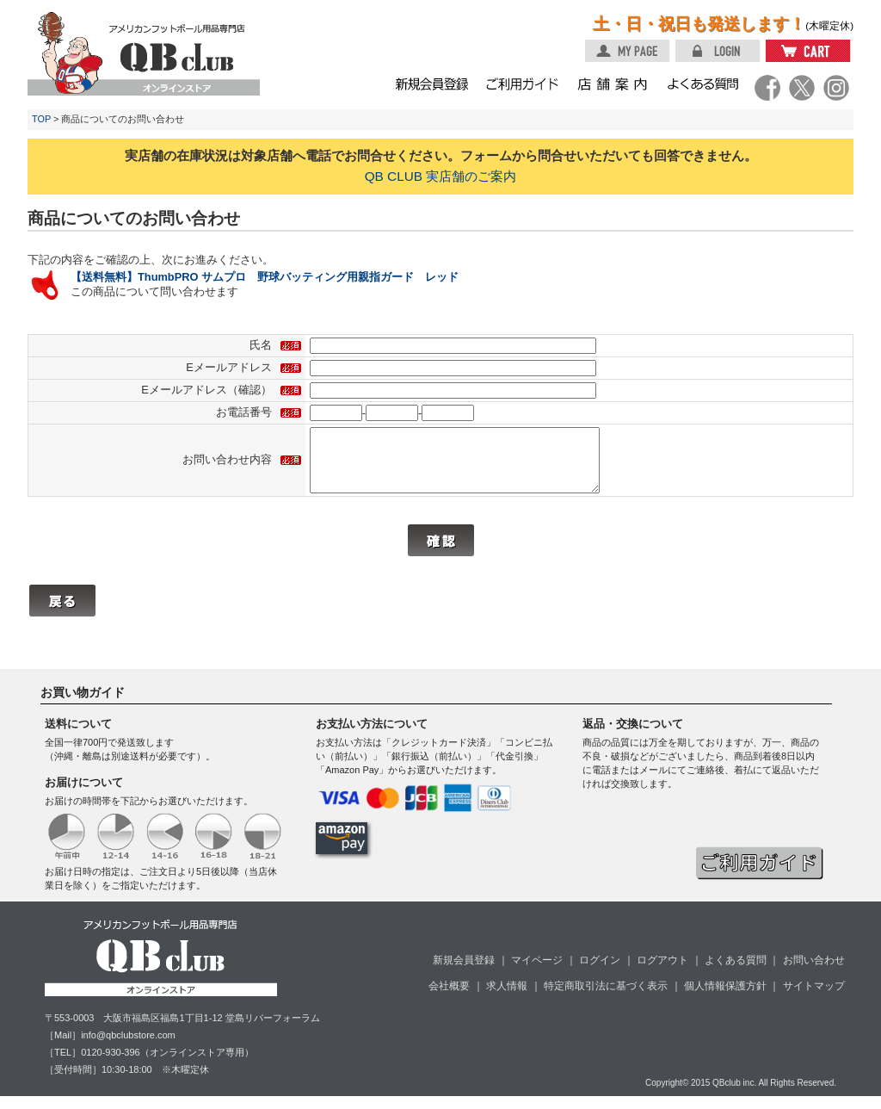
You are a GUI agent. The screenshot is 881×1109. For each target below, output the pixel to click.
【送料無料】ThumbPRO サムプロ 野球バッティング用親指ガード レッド (265, 276)
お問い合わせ (814, 973)
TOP (41, 119)
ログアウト (662, 973)
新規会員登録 (464, 973)
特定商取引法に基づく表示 (606, 999)
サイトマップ (814, 999)
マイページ (537, 973)
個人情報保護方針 (725, 999)
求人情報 (506, 999)
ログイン (599, 973)
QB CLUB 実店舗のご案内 (441, 176)
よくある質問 (736, 973)
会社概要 (449, 999)
